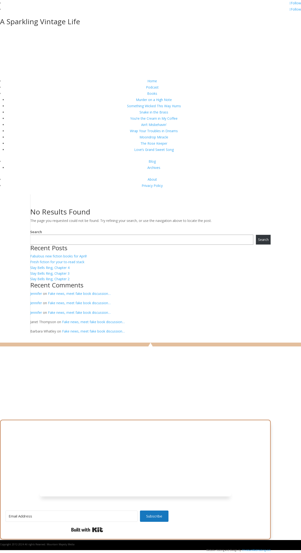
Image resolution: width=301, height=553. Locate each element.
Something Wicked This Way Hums (154, 106)
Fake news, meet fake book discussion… (79, 293)
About (152, 179)
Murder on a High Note (154, 99)
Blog (152, 161)
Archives (153, 167)
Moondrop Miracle (153, 137)
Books (152, 93)
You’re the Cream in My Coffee (154, 118)
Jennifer (36, 293)
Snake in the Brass (153, 112)
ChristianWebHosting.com (256, 550)
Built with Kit (87, 529)
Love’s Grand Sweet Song (154, 149)
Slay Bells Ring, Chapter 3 (49, 273)
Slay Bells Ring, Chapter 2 (49, 279)
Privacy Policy (152, 185)
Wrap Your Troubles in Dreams (154, 131)
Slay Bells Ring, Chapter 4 (49, 267)
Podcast (152, 87)
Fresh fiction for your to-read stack (57, 262)
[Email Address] (72, 516)
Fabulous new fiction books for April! (58, 256)
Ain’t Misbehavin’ (154, 124)
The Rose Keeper (153, 143)
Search (36, 232)
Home (152, 81)
